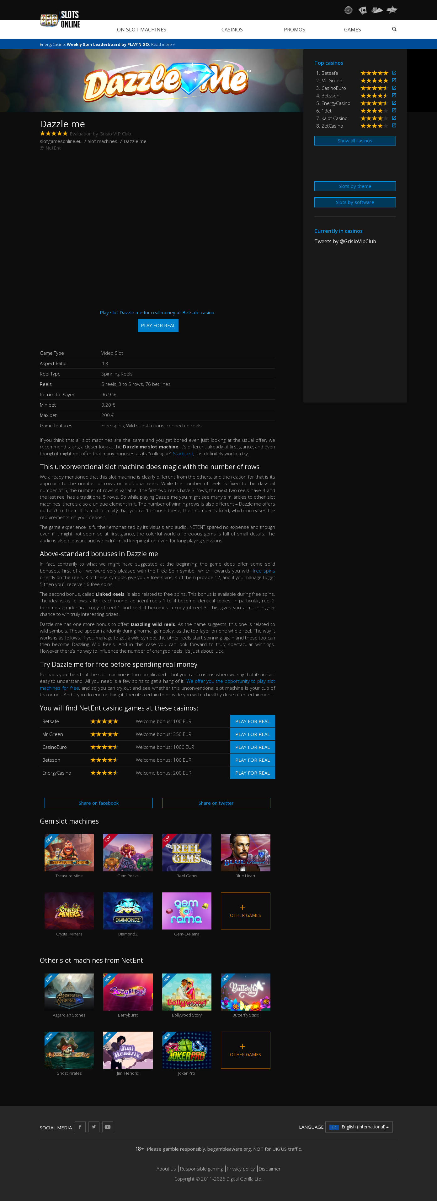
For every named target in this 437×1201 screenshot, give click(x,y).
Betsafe (50, 721)
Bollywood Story (187, 995)
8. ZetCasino (329, 126)
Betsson (51, 760)
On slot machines (141, 29)
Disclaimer (270, 1168)
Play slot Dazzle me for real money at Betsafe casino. (157, 320)
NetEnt (53, 148)
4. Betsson (327, 95)
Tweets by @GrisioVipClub (345, 241)
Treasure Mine (69, 856)
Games (352, 29)
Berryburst (128, 995)
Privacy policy (241, 1168)
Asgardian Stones (69, 995)
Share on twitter (216, 803)
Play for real (252, 721)
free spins (264, 571)
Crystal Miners (69, 914)
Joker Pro (187, 1054)
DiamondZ (128, 914)
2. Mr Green (329, 80)
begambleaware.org (229, 1149)
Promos (294, 29)
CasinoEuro (54, 747)
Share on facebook (99, 803)
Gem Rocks (128, 856)
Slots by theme (355, 186)
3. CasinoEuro (331, 88)
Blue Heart (245, 856)
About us (167, 1168)
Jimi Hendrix (128, 1054)
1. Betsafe (327, 73)
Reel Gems (187, 856)
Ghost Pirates (69, 1054)
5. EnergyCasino (333, 103)
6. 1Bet (324, 110)
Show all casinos (355, 140)
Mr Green (52, 734)
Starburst (183, 453)
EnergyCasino (56, 773)
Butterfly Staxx (245, 995)
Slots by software (355, 202)
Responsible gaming (201, 1168)
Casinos (232, 29)
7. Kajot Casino (332, 118)
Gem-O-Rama (187, 914)
